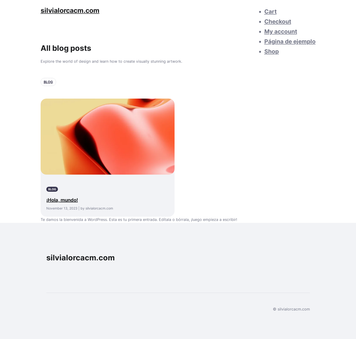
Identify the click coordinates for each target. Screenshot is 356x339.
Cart (270, 11)
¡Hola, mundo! (62, 200)
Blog (48, 82)
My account (280, 31)
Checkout (277, 21)
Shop (271, 51)
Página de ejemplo (290, 41)
